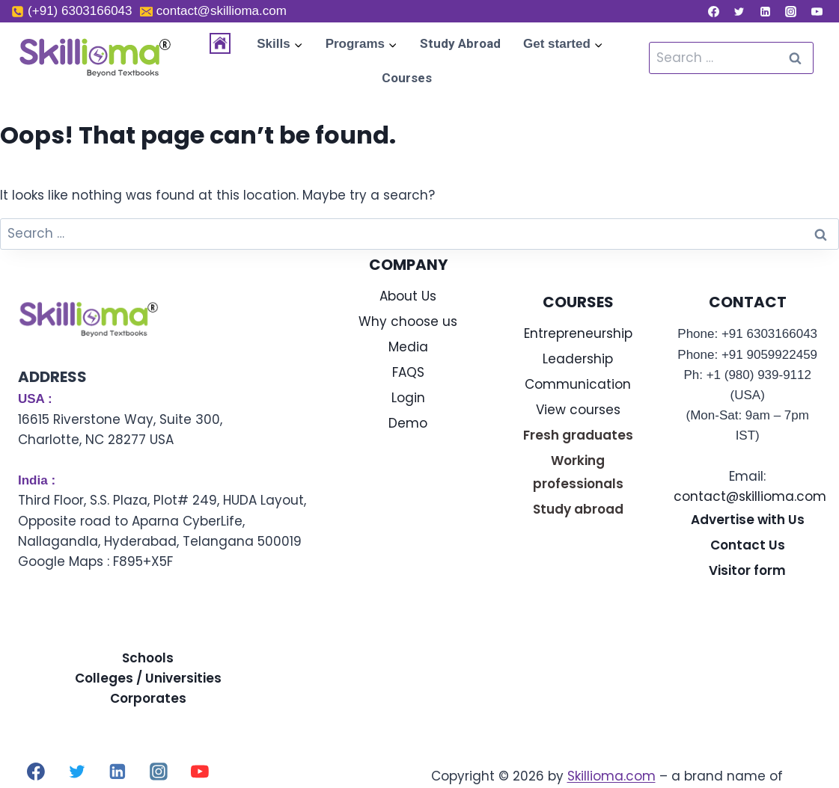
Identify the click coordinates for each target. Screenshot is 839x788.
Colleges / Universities (148, 678)
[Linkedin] (765, 11)
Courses (407, 77)
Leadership (578, 359)
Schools (148, 658)
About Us (407, 296)
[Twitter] (739, 11)
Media (408, 347)
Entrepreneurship (578, 333)
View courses (578, 410)
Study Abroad (460, 43)
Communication (578, 384)
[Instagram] (791, 11)
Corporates (148, 698)
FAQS (408, 372)
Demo (407, 423)
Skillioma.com (611, 776)
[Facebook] (713, 11)
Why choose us (408, 321)
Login (408, 398)
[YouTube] (816, 11)
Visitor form (747, 570)
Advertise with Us (748, 520)
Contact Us (747, 545)
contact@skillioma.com (750, 496)
